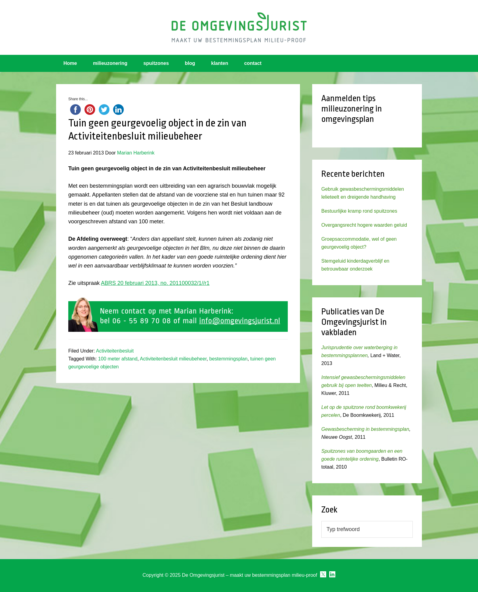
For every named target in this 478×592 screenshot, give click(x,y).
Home (70, 63)
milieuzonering (110, 63)
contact (253, 63)
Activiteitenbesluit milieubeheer (173, 358)
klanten (219, 63)
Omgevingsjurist (239, 27)
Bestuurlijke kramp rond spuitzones (359, 211)
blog (190, 63)
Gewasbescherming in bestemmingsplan (365, 429)
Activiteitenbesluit (115, 350)
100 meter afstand (117, 358)
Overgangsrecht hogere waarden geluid (364, 225)
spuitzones (156, 63)
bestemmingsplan (228, 358)
